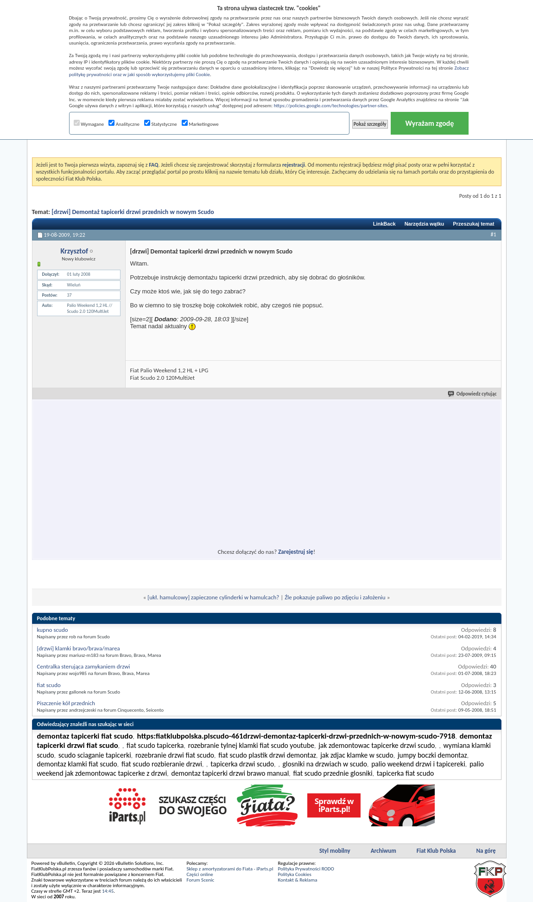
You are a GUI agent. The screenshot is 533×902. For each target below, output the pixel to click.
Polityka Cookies (294, 874)
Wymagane (89, 124)
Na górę (486, 850)
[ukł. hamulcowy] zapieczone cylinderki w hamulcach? (213, 597)
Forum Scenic (201, 880)
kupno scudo (52, 629)
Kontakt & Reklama (297, 880)
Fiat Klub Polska (436, 850)
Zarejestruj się (295, 551)
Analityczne (124, 124)
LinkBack (384, 224)
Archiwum (383, 850)
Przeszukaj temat (473, 224)
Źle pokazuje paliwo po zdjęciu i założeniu (335, 597)
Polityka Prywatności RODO (306, 869)
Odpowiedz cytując (473, 394)
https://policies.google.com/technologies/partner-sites (330, 106)
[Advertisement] (182, 468)
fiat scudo (49, 684)
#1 (493, 234)
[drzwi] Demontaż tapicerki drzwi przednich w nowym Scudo (132, 212)
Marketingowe (200, 124)
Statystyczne (160, 124)
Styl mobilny (334, 850)
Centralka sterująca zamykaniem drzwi (83, 666)
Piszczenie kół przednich (66, 703)
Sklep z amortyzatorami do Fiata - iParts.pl (230, 869)
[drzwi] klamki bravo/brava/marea (78, 648)
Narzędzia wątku (424, 224)
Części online (200, 874)
